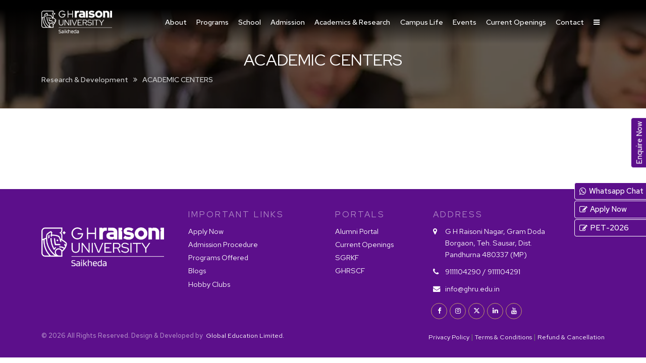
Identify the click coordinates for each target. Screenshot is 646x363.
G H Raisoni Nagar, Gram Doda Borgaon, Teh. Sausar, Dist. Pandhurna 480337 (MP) (495, 242)
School (249, 22)
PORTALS (360, 214)
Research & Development (84, 79)
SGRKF (347, 257)
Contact (570, 22)
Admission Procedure (223, 244)
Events (464, 22)
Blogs (197, 270)
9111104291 (504, 271)
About (176, 22)
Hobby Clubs (209, 284)
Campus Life (421, 22)
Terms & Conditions (503, 337)
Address (458, 214)
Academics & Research (352, 22)
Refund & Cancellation (571, 337)
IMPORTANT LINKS (236, 214)
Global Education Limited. (244, 335)
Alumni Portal (357, 231)
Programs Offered (218, 257)
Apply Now (206, 231)
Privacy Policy (448, 337)
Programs (212, 22)
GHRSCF (350, 270)
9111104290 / (465, 271)
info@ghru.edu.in (472, 288)
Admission (288, 22)
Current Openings (516, 22)
